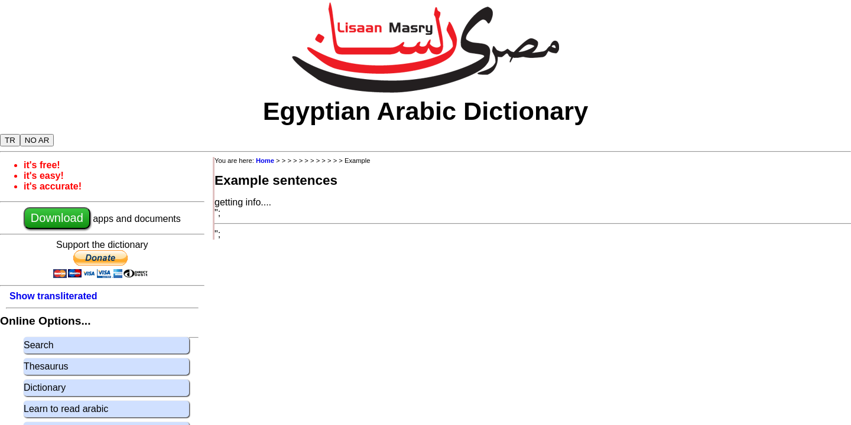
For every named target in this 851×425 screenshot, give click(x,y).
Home (265, 160)
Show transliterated (53, 296)
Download (57, 217)
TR (10, 140)
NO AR (37, 140)
